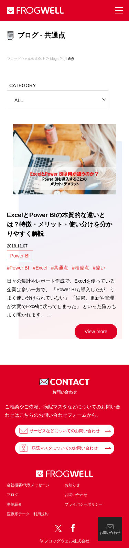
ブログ (12, 495)
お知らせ (72, 485)
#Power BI (18, 268)
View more (96, 331)
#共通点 (59, 268)
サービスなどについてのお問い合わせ (65, 430)
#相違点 (80, 268)
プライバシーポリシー (84, 504)
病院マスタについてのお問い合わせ (65, 448)
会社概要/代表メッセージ (28, 485)
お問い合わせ (76, 495)
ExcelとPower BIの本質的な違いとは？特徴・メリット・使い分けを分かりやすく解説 (59, 224)
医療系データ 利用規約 (28, 514)
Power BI (20, 255)
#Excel (40, 268)
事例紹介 (14, 504)
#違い (99, 268)
